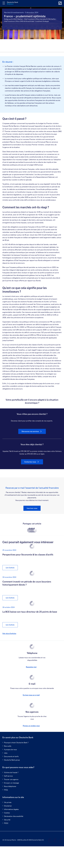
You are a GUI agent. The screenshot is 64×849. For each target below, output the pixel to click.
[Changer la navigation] (4, 3)
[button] (32, 508)
